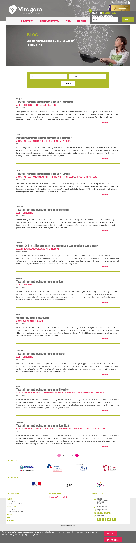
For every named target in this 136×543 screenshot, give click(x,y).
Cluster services (27, 21)
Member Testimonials (15, 503)
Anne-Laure (21, 107)
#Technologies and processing (45, 105)
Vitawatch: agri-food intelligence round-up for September (42, 209)
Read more (105, 123)
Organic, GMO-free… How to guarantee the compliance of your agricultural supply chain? (57, 245)
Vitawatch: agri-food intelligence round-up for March (40, 353)
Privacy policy (64, 526)
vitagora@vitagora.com (104, 513)
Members (9, 514)
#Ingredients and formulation (42, 393)
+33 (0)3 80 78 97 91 (102, 506)
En (129, 2)
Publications (81, 21)
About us (12, 502)
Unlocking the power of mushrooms (32, 317)
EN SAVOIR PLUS (113, 540)
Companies (12, 509)
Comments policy (71, 526)
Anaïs (19, 143)
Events (68, 21)
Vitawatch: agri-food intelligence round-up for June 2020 (42, 425)
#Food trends (21, 321)
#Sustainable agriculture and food (44, 177)
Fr (126, 2)
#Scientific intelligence (24, 105)
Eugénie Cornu (22, 251)
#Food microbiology (23, 141)
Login (119, 2)
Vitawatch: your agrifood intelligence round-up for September (44, 102)
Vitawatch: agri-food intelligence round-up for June (39, 281)
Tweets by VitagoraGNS (58, 497)
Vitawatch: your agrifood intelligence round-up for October (43, 173)
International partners (16, 511)
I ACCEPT (110, 533)
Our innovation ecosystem (49, 21)
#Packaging (57, 393)
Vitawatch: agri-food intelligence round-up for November (42, 389)
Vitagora (9, 499)
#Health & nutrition (23, 393)
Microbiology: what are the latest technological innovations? (44, 137)
